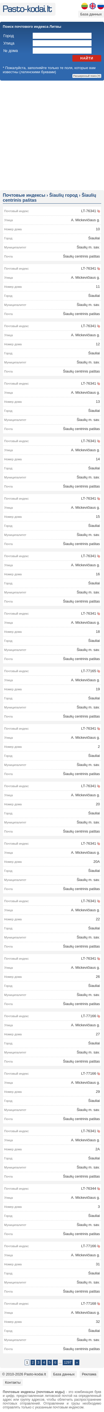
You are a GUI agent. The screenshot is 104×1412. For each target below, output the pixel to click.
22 (98, 919)
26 (98, 977)
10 (98, 229)
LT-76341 (88, 211)
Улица (8, 43)
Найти (86, 58)
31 (98, 1264)
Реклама (89, 1374)
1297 (68, 1362)
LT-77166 (88, 1016)
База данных (91, 14)
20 (98, 804)
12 (98, 344)
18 (98, 632)
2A (97, 1149)
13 (98, 401)
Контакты (13, 1382)
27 (98, 1034)
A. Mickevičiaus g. (85, 220)
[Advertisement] (52, 135)
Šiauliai (94, 238)
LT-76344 (88, 1188)
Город (8, 36)
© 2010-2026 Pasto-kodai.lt (24, 1374)
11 (98, 286)
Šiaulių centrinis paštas (81, 256)
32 (98, 1322)
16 (98, 574)
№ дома (10, 50)
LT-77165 (88, 671)
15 (98, 517)
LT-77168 (88, 1303)
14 (98, 459)
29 (98, 1092)
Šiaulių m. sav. (88, 247)
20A (96, 862)
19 (98, 689)
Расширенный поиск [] (86, 76)
